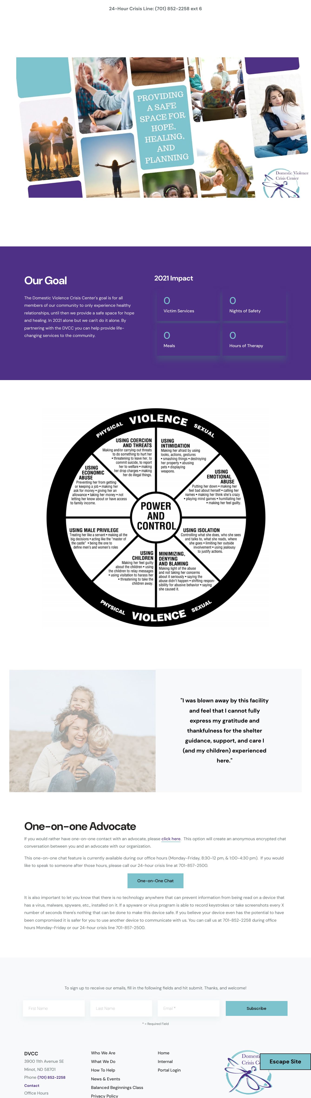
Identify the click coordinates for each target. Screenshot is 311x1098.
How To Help (103, 1070)
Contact (31, 1085)
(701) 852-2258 (52, 1077)
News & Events (105, 1079)
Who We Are (103, 1053)
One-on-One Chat (155, 881)
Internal (165, 1061)
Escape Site (285, 1061)
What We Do (103, 1061)
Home (164, 1053)
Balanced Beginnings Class (117, 1087)
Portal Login (169, 1070)
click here (170, 839)
